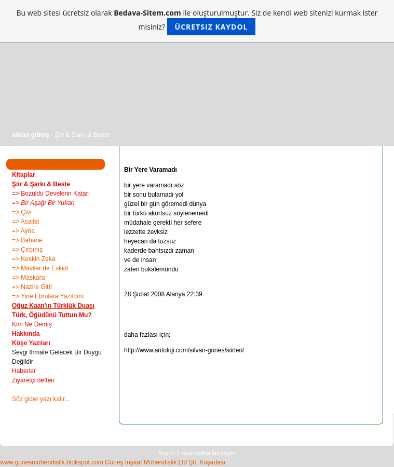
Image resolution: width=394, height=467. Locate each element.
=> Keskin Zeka (33, 259)
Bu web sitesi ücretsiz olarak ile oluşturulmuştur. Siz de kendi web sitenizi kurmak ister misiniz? (197, 21)
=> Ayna (23, 231)
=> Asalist (25, 221)
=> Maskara (28, 277)
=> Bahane (27, 240)
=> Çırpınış (27, 249)
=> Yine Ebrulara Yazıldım (48, 296)
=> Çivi (21, 212)
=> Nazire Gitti (32, 287)
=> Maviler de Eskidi (40, 268)
